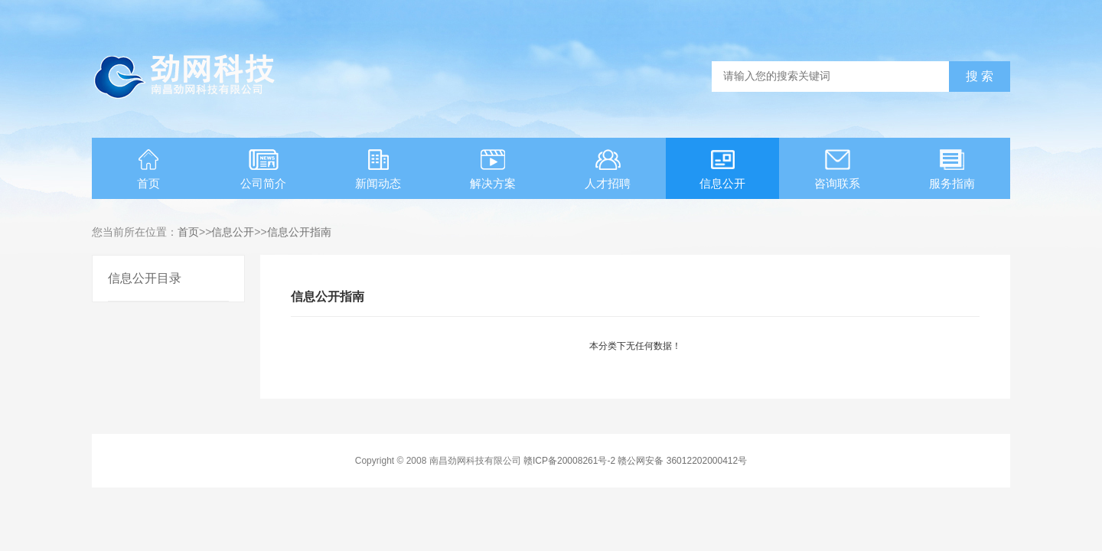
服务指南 (952, 169)
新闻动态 (378, 169)
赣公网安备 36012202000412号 (682, 460)
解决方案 (493, 169)
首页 (148, 169)
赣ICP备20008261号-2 (569, 460)
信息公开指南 (299, 232)
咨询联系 (837, 169)
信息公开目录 (144, 278)
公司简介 (263, 169)
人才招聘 (608, 169)
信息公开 (722, 169)
